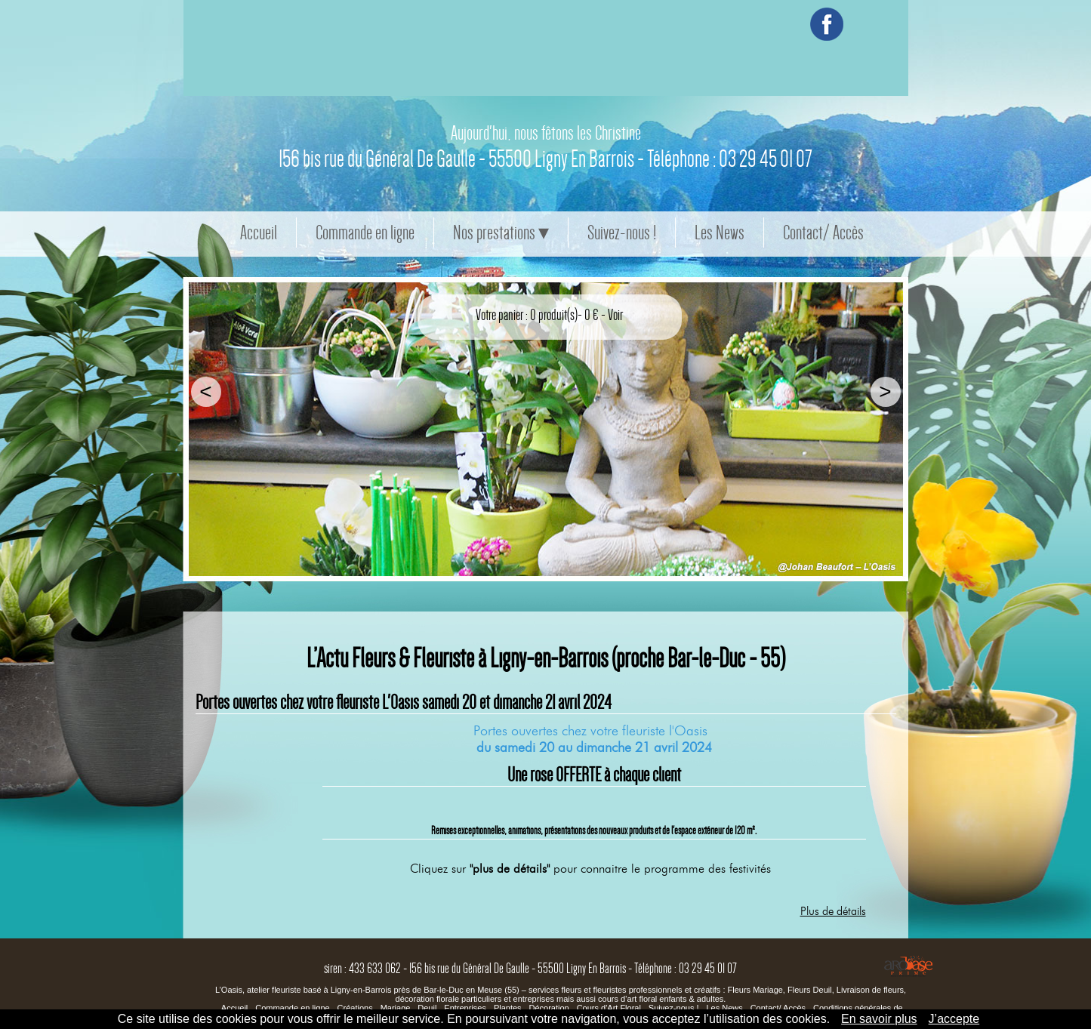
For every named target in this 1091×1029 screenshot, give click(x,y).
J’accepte (954, 1018)
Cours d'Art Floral (609, 1007)
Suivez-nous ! (621, 232)
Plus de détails (833, 911)
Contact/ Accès (823, 232)
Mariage (396, 1007)
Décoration (550, 1007)
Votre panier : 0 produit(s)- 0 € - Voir (549, 315)
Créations (355, 1007)
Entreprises (466, 1007)
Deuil (427, 1007)
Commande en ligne (365, 232)
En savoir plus (879, 1018)
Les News (719, 232)
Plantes (509, 1007)
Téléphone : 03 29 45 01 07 (729, 195)
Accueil (258, 232)
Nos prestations (494, 232)
